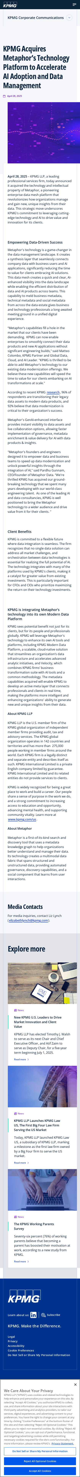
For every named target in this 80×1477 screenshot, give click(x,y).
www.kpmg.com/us (22, 819)
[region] (40, 1428)
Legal (11, 1336)
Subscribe (50, 1315)
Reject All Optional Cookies (40, 1461)
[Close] (75, 1384)
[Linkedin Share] (33, 1315)
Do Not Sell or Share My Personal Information (39, 1355)
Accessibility (16, 1346)
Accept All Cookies (40, 1471)
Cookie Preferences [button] (21, 1350)
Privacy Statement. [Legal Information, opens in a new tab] (63, 1443)
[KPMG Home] (10, 4)
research (53, 392)
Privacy (13, 1341)
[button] (74, 4)
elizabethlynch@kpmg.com (28, 920)
